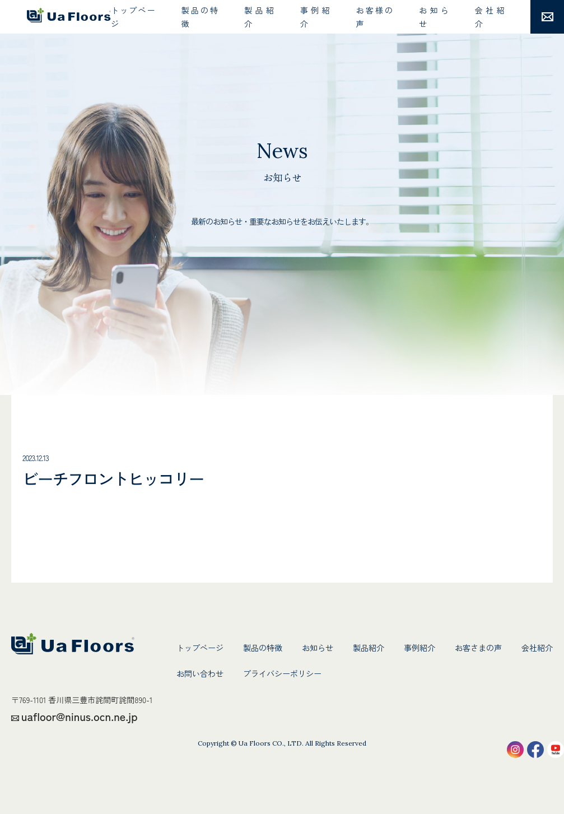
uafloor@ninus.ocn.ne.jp (79, 716)
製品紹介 (258, 17)
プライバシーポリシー (282, 673)
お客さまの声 (478, 647)
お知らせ (433, 17)
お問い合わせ (199, 673)
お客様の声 (374, 17)
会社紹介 (489, 17)
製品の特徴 (199, 17)
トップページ (133, 17)
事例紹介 (314, 17)
